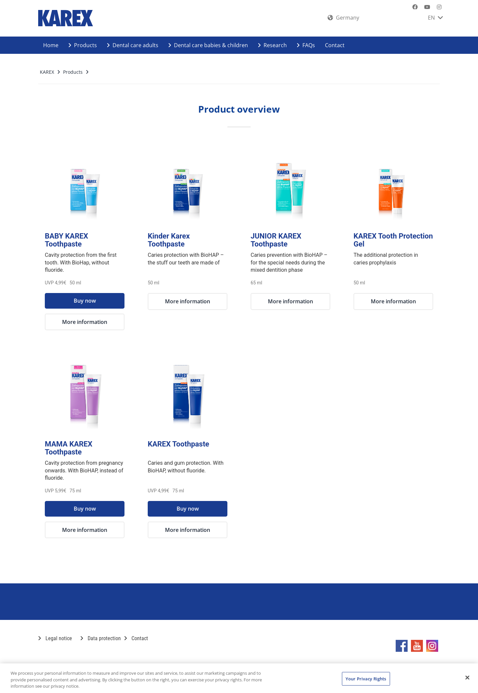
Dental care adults (132, 45)
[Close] (467, 677)
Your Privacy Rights (366, 678)
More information (84, 322)
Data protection (100, 638)
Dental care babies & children (208, 45)
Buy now (85, 300)
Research (272, 45)
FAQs (306, 45)
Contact (335, 45)
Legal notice (55, 638)
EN (435, 17)
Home (50, 45)
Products (82, 45)
